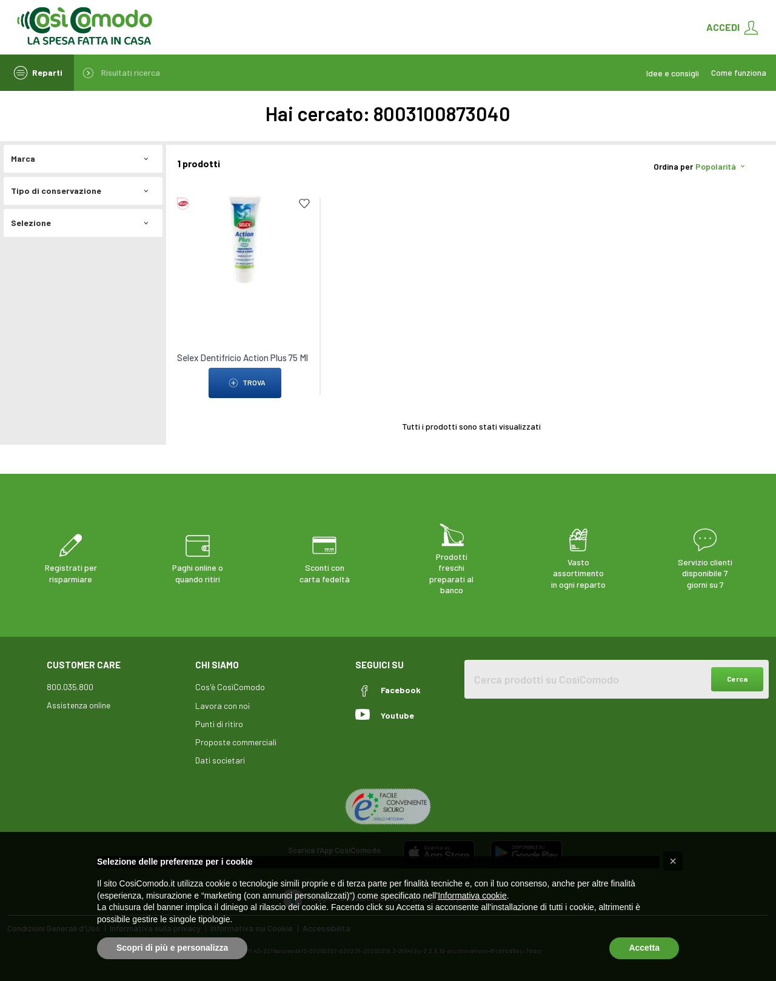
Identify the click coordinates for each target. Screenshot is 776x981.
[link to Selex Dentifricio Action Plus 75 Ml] (244, 239)
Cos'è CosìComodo (230, 687)
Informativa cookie (472, 895)
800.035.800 (70, 687)
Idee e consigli (672, 73)
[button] (673, 861)
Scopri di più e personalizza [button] (172, 948)
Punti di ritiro (219, 724)
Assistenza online (78, 705)
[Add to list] (304, 203)
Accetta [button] (644, 948)
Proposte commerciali (235, 742)
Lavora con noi (222, 705)
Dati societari (220, 760)
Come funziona (738, 72)
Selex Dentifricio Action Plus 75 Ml (242, 357)
